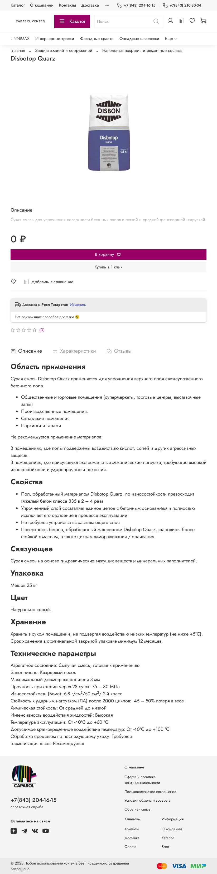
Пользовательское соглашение (150, 791)
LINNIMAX (20, 39)
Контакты (67, 5)
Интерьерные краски (54, 39)
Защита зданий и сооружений (63, 50)
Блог (165, 846)
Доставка (131, 838)
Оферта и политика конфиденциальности (142, 779)
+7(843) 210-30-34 (181, 5)
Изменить (78, 304)
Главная (18, 50)
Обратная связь (137, 809)
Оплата (130, 846)
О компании (42, 5)
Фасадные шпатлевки (139, 39)
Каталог (18, 5)
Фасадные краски (97, 39)
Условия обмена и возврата (147, 800)
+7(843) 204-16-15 (136, 5)
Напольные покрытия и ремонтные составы (142, 50)
